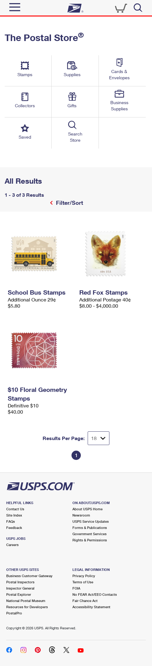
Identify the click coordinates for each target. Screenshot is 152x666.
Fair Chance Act (85, 601)
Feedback (14, 528)
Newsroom (81, 515)
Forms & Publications (89, 528)
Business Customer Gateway (29, 576)
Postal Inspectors (20, 582)
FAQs (10, 521)
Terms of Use (82, 582)
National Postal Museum (25, 601)
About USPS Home (87, 509)
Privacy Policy (83, 576)
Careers (12, 545)
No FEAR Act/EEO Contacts (94, 594)
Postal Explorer (18, 594)
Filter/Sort (68, 202)
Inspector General (20, 588)
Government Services (89, 534)
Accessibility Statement (91, 607)
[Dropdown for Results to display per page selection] (98, 438)
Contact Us (15, 509)
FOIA (76, 588)
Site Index (14, 515)
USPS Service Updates (90, 521)
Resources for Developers (27, 607)
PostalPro (14, 613)
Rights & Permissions (89, 540)
